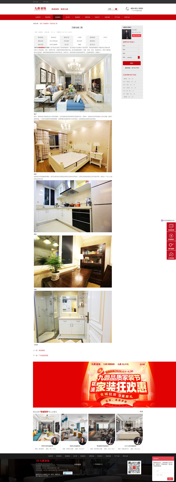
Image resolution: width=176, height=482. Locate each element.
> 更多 (141, 411)
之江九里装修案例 (130, 446)
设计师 (68, 17)
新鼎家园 (42, 350)
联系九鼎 (35, 1)
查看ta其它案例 (136, 35)
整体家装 (47, 17)
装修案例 (57, 17)
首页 (41, 23)
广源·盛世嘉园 (43, 355)
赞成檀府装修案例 (103, 446)
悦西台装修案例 (75, 446)
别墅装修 (87, 17)
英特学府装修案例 (47, 446)
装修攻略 (107, 17)
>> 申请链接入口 (98, 464)
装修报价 (77, 17)
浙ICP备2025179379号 (42, 476)
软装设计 (97, 17)
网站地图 (45, 1)
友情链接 (77, 464)
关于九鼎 (117, 17)
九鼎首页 (38, 17)
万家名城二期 (53, 23)
